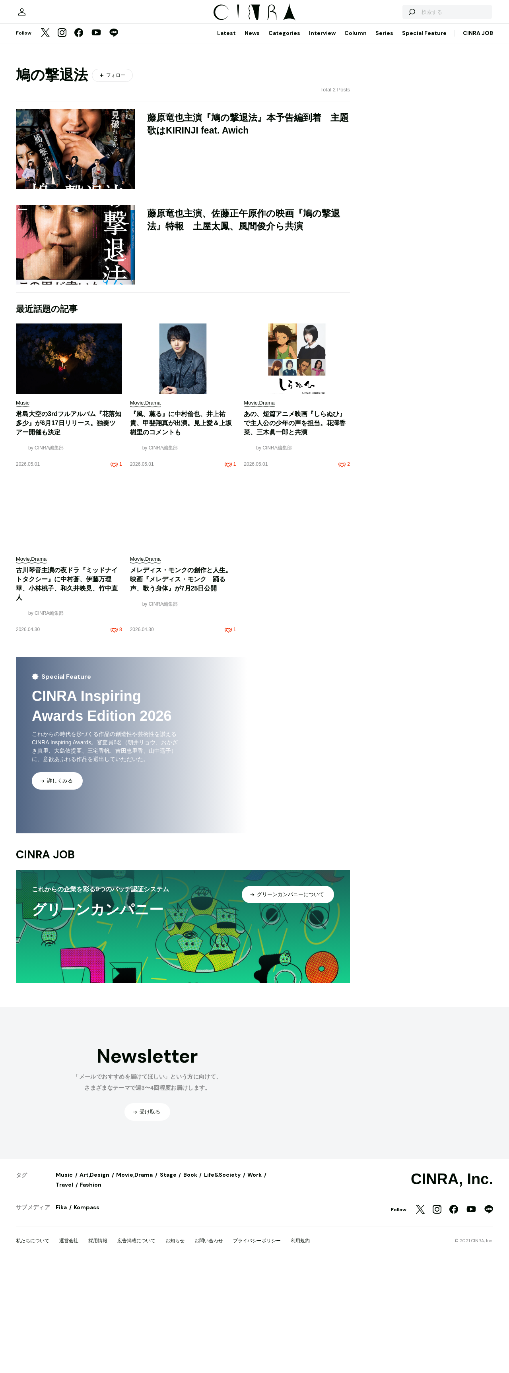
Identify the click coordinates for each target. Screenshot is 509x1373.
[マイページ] (32, 115)
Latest (226, 140)
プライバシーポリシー (257, 1348)
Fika (61, 1314)
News (252, 140)
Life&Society (222, 1282)
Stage (168, 1282)
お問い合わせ (208, 1348)
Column (355, 140)
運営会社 (68, 1348)
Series (384, 140)
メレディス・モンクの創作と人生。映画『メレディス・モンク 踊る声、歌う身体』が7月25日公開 (181, 686)
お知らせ (175, 1348)
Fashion (90, 1292)
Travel (64, 1292)
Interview (322, 140)
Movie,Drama (134, 1282)
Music (64, 1282)
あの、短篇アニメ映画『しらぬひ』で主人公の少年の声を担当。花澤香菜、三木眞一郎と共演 (295, 530)
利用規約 (300, 1348)
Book (190, 1282)
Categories (284, 140)
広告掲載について (136, 1348)
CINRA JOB (478, 140)
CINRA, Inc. (452, 1286)
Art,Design (94, 1282)
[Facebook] (78, 141)
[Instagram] (62, 141)
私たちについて (32, 1348)
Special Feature (424, 140)
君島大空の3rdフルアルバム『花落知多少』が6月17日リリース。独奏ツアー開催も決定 (68, 530)
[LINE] (113, 141)
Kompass (86, 1314)
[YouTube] (96, 141)
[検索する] (401, 115)
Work (254, 1282)
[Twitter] (45, 141)
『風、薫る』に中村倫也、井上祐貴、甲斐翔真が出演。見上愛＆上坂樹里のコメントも (181, 530)
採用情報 (97, 1348)
